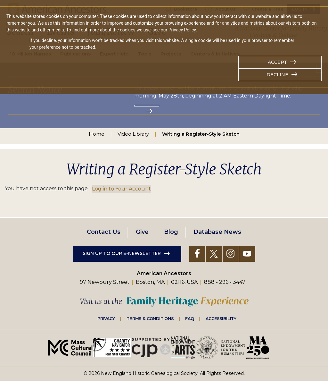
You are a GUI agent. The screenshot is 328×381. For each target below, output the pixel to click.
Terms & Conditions (150, 318)
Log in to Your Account (121, 189)
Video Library (133, 134)
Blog (171, 231)
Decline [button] (277, 75)
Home (96, 134)
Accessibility (221, 318)
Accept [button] (277, 62)
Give (142, 231)
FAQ (189, 318)
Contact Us (103, 231)
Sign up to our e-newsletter (122, 253)
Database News (217, 231)
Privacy (106, 318)
